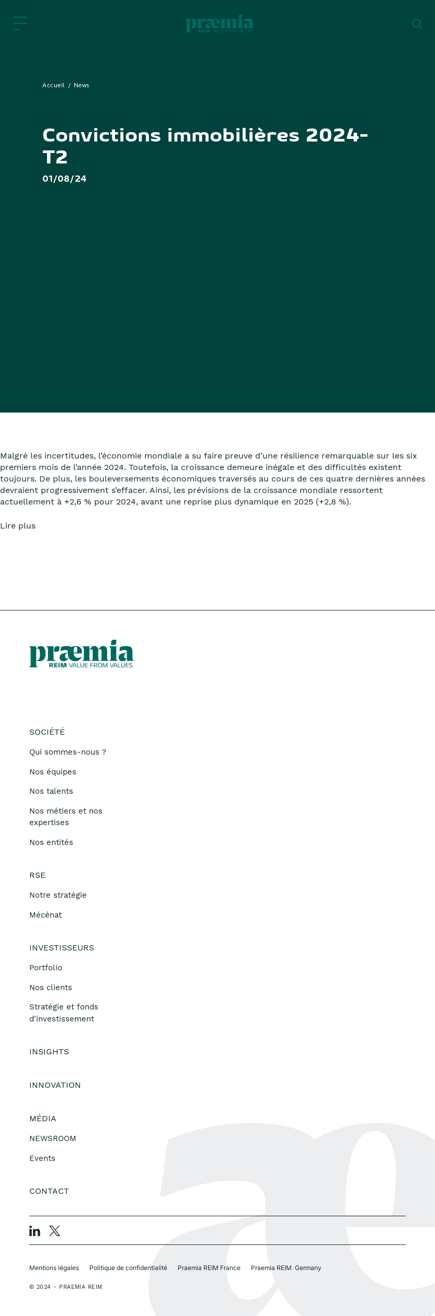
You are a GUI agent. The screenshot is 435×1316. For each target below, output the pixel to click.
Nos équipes (52, 772)
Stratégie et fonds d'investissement (63, 1013)
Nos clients (50, 987)
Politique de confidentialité (128, 1268)
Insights (49, 1051)
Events (42, 1158)
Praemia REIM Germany (286, 1268)
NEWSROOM (52, 1138)
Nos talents (51, 791)
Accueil (53, 86)
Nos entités (51, 842)
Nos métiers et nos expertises (65, 817)
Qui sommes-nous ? (67, 752)
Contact (49, 1191)
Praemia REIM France (209, 1268)
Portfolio (45, 967)
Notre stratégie (58, 895)
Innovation (55, 1085)
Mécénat (45, 915)
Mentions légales (54, 1268)
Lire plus (18, 526)
